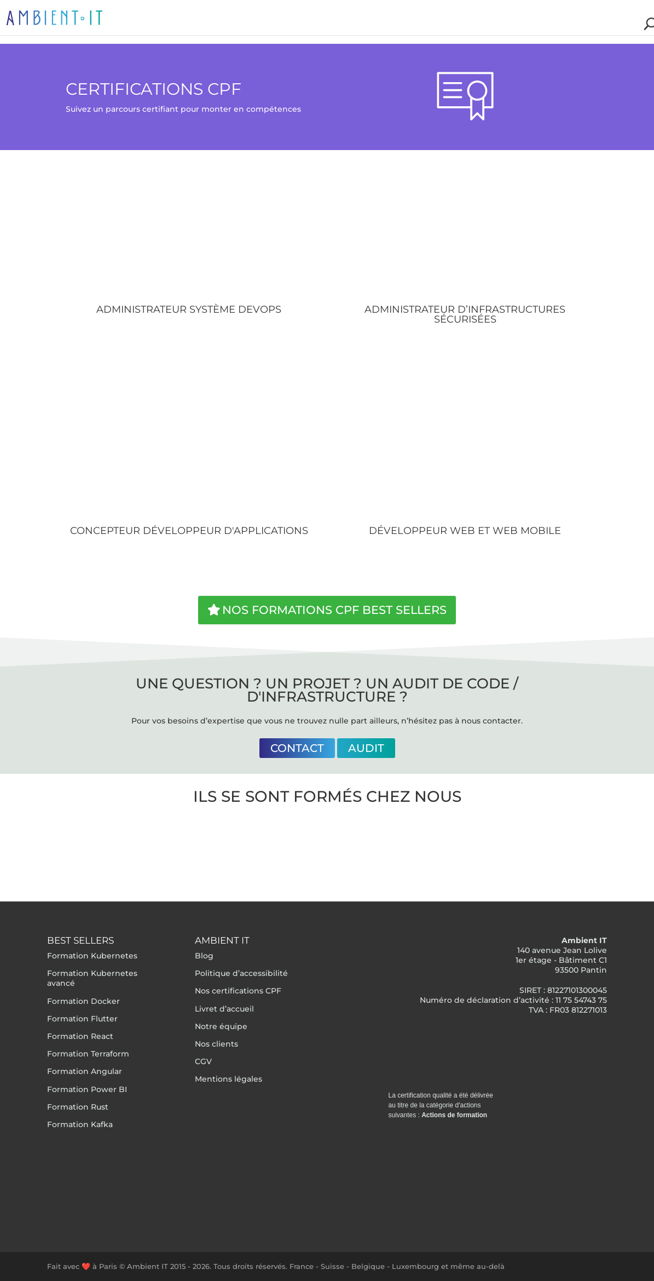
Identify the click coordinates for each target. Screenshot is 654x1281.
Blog (204, 956)
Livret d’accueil (224, 1009)
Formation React (80, 1036)
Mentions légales (228, 1079)
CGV (203, 1061)
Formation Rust (77, 1107)
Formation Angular (84, 1071)
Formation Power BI (87, 1089)
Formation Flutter (82, 1019)
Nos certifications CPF (238, 991)
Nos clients (216, 1044)
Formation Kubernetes (92, 956)
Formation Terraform (88, 1054)
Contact (297, 748)
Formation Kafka (80, 1124)
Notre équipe (221, 1026)
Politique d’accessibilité (241, 973)
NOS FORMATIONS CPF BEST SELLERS (334, 610)
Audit (366, 748)
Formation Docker (83, 1001)
